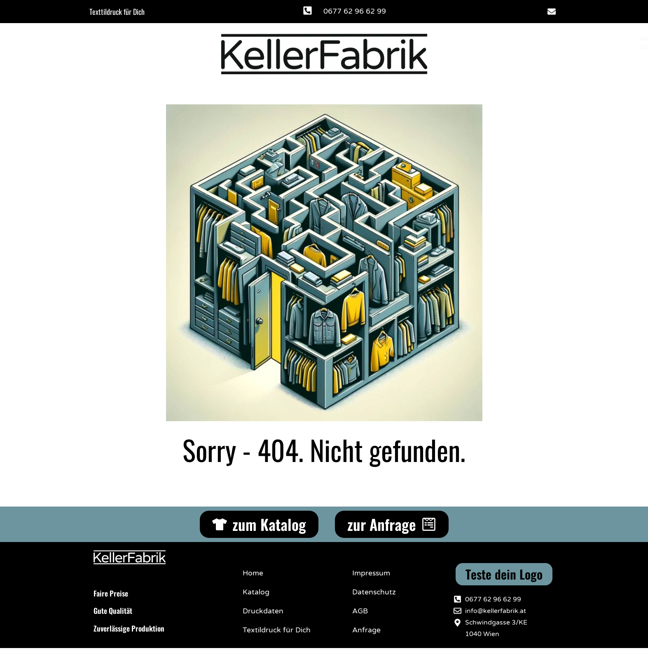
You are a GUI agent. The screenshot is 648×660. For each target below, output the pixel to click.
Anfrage (366, 630)
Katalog (256, 592)
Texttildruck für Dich (117, 11)
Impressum (371, 573)
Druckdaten (263, 611)
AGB (360, 611)
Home (253, 573)
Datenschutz (374, 592)
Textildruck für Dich (277, 630)
